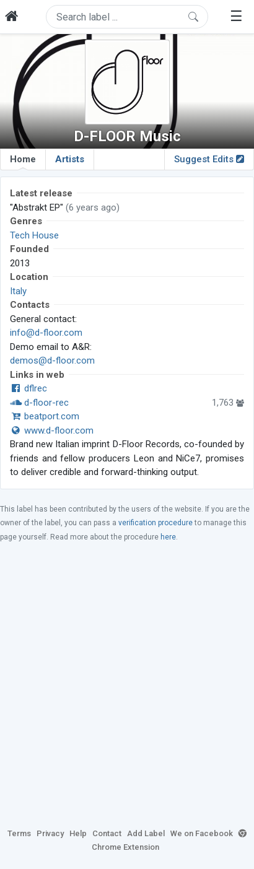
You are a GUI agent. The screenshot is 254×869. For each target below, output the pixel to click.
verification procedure (155, 522)
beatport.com (44, 416)
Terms (19, 833)
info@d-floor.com (46, 332)
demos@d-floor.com (52, 360)
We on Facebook (201, 833)
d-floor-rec (39, 402)
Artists (69, 159)
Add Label (146, 833)
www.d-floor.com (52, 430)
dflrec (28, 388)
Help (78, 833)
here (168, 537)
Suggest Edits (209, 159)
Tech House (34, 235)
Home (23, 162)
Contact (106, 833)
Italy (18, 291)
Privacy (50, 833)
